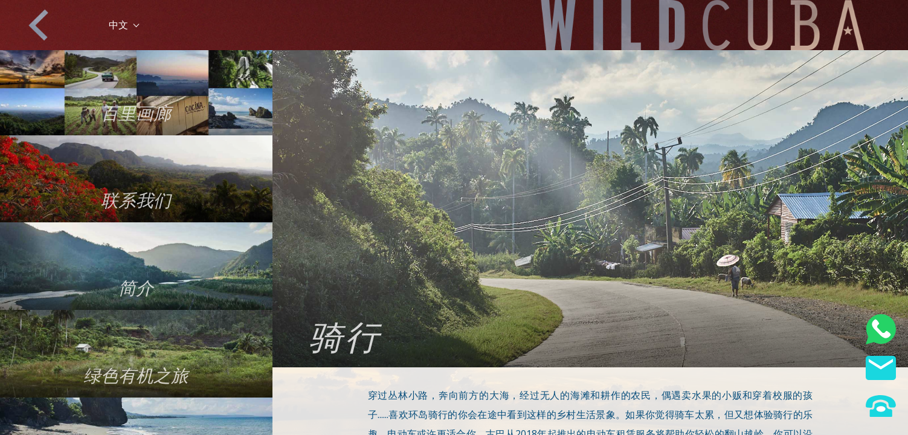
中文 (123, 24)
